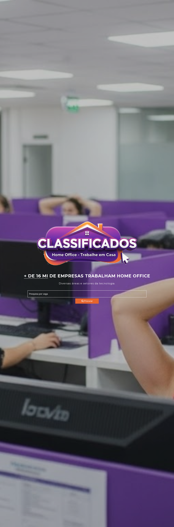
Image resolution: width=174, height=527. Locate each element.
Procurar (87, 301)
